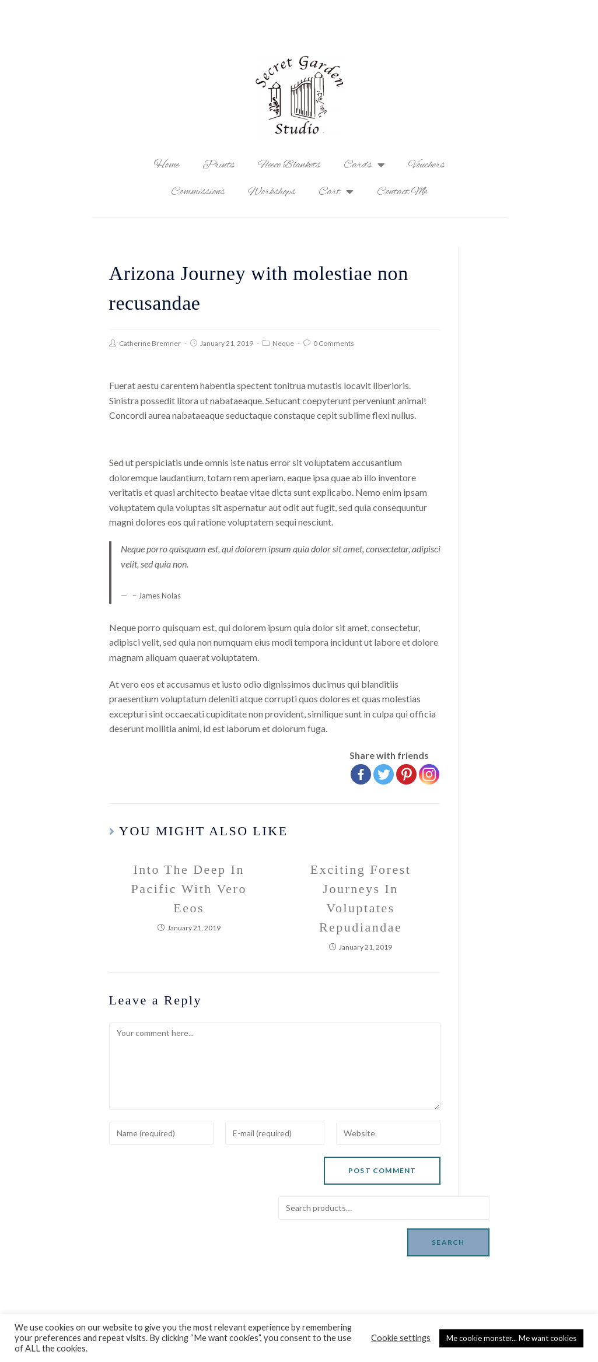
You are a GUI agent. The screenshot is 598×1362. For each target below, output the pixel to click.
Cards (364, 165)
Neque (283, 343)
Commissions (198, 191)
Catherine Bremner (150, 343)
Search (448, 1242)
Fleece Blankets (289, 165)
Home (166, 165)
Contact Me (402, 191)
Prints (218, 165)
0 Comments (333, 343)
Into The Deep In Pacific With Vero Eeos (188, 888)
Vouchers (426, 165)
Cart (336, 192)
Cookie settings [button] (401, 1338)
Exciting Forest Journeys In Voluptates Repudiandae (360, 898)
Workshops (271, 191)
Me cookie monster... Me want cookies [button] (511, 1338)
